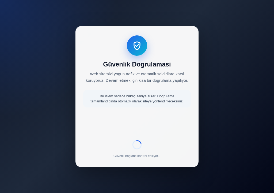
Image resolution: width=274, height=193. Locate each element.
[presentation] (137, 124)
